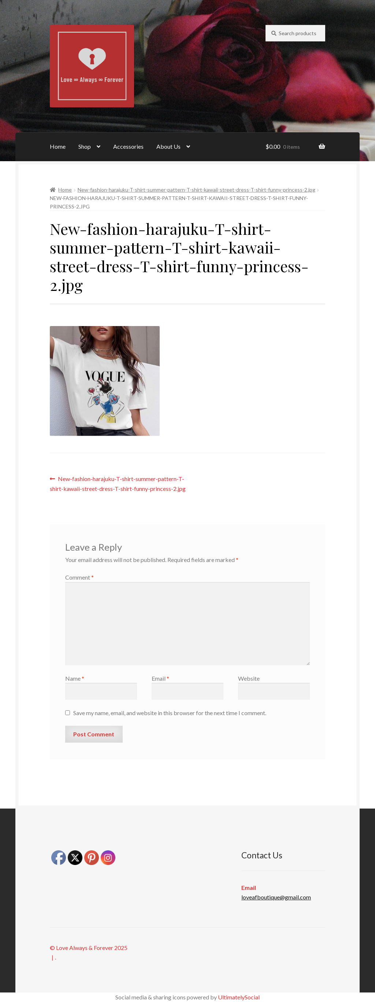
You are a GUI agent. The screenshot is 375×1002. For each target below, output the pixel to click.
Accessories (128, 146)
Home (58, 146)
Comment (79, 577)
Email (160, 678)
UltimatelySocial (239, 997)
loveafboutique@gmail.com (276, 897)
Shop (84, 146)
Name (74, 678)
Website (249, 678)
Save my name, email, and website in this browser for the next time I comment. (169, 712)
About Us (168, 146)
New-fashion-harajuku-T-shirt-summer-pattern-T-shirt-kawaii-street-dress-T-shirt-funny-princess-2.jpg (196, 189)
